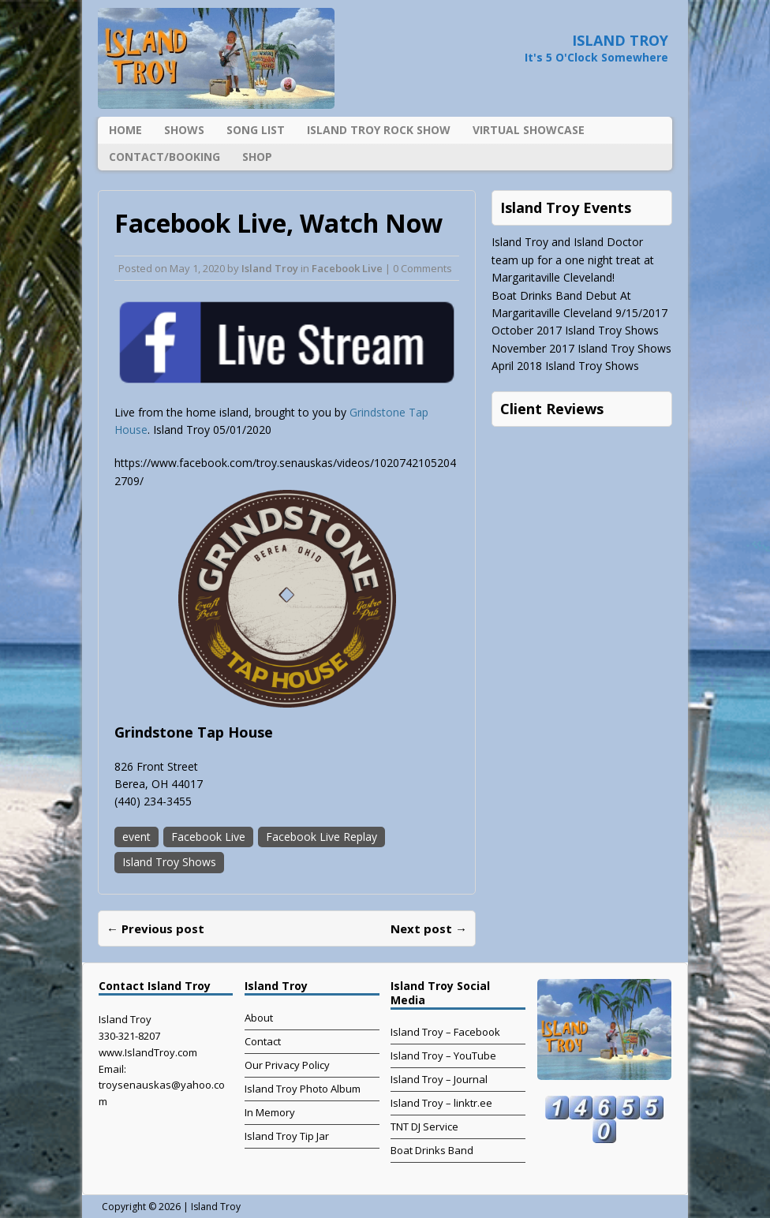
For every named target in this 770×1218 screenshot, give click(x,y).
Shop (257, 156)
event (136, 836)
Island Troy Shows (169, 861)
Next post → (429, 928)
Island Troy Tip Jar (287, 1136)
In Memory (270, 1112)
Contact (263, 1041)
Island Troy (269, 268)
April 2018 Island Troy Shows (565, 365)
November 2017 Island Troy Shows (581, 348)
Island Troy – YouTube (443, 1055)
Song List (255, 129)
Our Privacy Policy (287, 1065)
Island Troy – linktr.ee (441, 1103)
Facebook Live (347, 268)
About (259, 1018)
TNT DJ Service (424, 1126)
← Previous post (155, 928)
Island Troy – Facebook (445, 1032)
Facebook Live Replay (321, 836)
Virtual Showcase (529, 129)
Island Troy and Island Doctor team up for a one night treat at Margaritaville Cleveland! (573, 259)
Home (125, 129)
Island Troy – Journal (439, 1079)
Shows (184, 129)
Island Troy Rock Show (378, 129)
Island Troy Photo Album (303, 1089)
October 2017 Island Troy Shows (575, 330)
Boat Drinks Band (432, 1150)
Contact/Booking (164, 156)
